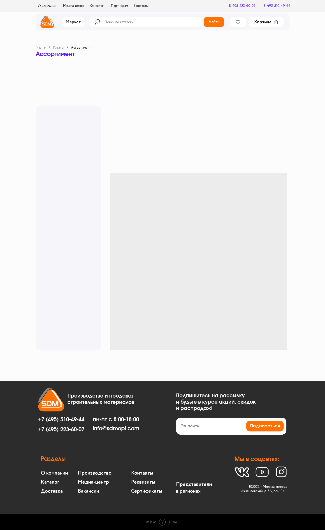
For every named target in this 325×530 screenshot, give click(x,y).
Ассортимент (81, 47)
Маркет (73, 22)
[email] (231, 426)
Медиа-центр (73, 6)
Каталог (59, 47)
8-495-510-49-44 (277, 6)
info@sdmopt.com (116, 428)
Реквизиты (143, 482)
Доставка (52, 491)
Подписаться (265, 426)
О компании (47, 6)
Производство (94, 473)
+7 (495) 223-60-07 (61, 429)
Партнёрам (119, 6)
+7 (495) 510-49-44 (61, 419)
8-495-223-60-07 (242, 6)
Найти (214, 22)
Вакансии (88, 491)
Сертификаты (146, 491)
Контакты (141, 6)
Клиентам (97, 6)
